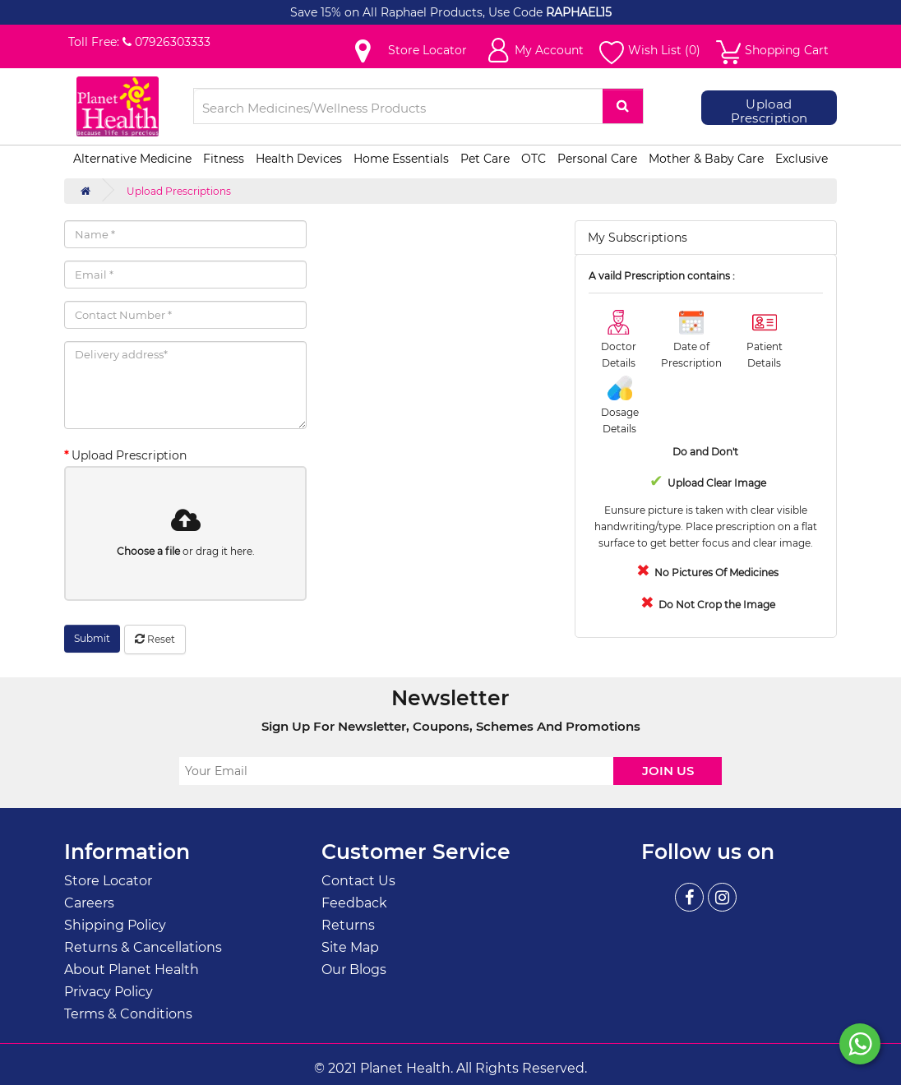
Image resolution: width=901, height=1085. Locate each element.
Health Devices (299, 158)
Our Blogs (353, 969)
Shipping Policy (115, 925)
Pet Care (485, 158)
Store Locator (108, 881)
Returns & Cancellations (143, 947)
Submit (92, 638)
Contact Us (358, 881)
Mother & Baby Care (706, 158)
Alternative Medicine (132, 158)
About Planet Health (131, 969)
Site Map (350, 947)
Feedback (354, 903)
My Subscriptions (637, 237)
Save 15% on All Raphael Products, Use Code (418, 12)
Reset (155, 639)
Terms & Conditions (128, 1014)
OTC (533, 158)
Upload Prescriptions (179, 191)
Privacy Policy (108, 992)
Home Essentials (401, 158)
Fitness (223, 158)
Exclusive (801, 158)
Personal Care (597, 158)
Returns (348, 925)
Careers (89, 903)
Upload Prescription (769, 111)
